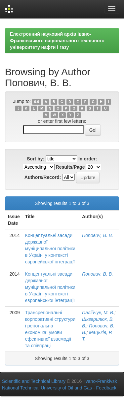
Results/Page (70, 167)
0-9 (36, 102)
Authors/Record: (42, 177)
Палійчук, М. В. (98, 312)
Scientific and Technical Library (33, 381)
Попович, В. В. (97, 235)
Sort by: (35, 158)
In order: (87, 158)
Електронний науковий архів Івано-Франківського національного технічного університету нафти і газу (57, 40)
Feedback (106, 387)
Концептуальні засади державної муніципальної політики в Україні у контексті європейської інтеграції (50, 248)
